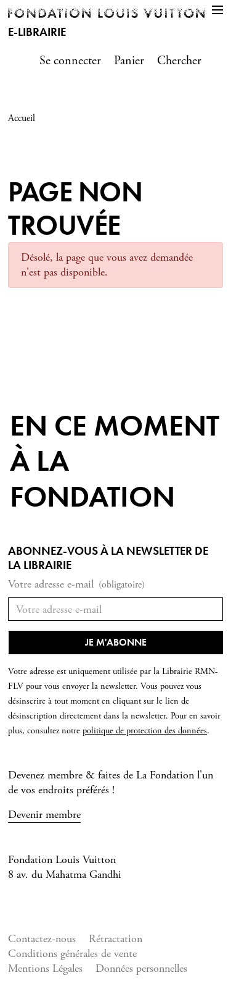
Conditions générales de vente (72, 953)
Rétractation (115, 939)
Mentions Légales (45, 968)
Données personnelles (141, 968)
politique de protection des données (145, 730)
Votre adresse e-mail (76, 584)
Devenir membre (44, 814)
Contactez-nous (42, 939)
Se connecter (70, 61)
